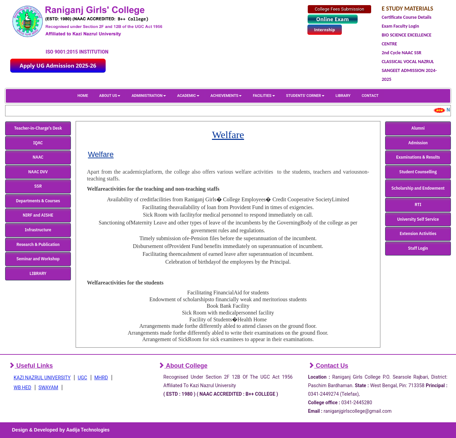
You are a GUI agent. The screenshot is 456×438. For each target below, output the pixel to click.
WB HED (22, 387)
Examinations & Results (418, 157)
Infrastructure (38, 230)
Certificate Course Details (406, 17)
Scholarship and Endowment (418, 188)
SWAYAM (48, 387)
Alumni (418, 128)
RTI (418, 204)
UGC (82, 377)
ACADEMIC (188, 95)
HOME (82, 95)
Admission (418, 143)
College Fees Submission (339, 9)
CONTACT (370, 95)
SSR (38, 186)
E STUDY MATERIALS (407, 8)
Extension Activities (418, 233)
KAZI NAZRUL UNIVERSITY (42, 377)
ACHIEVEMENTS (226, 95)
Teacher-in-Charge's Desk (38, 128)
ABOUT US (109, 95)
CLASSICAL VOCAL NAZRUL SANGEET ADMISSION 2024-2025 (409, 70)
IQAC (38, 143)
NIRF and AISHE (38, 215)
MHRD (101, 377)
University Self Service (418, 219)
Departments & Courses (38, 201)
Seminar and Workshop (38, 259)
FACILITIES (264, 95)
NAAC (38, 157)
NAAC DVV (38, 172)
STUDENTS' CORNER (305, 95)
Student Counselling (418, 172)
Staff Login (418, 248)
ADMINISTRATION (149, 95)
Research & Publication (38, 244)
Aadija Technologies (87, 430)
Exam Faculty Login (400, 26)
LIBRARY (342, 95)
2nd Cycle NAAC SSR (401, 53)
